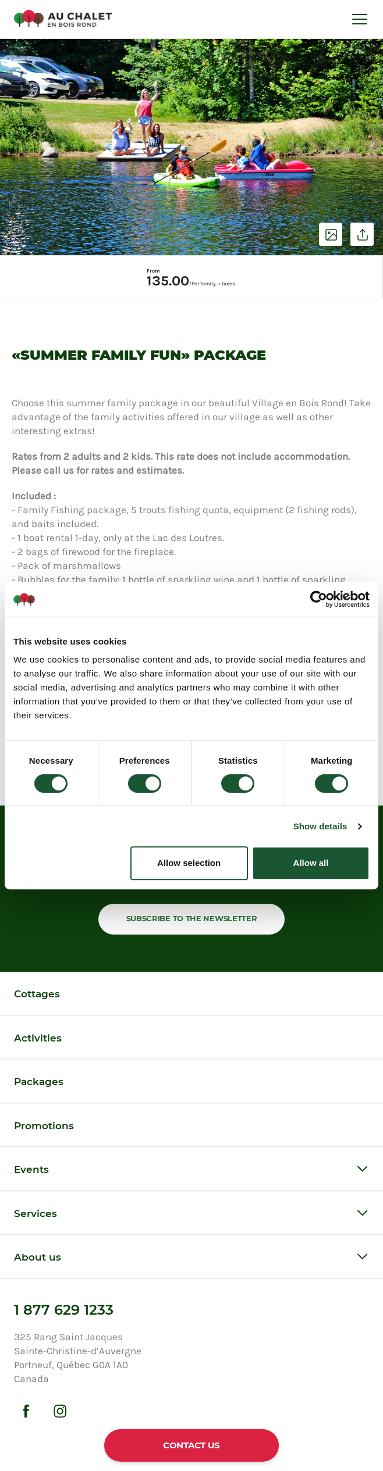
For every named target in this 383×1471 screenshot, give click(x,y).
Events (31, 1169)
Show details (320, 826)
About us (37, 1257)
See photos (330, 234)
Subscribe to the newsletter (191, 918)
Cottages (37, 994)
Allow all (311, 863)
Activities (38, 1038)
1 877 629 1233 (64, 1309)
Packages (38, 1081)
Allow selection (189, 863)
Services (35, 1213)
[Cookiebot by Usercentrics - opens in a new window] (319, 599)
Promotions (44, 1126)
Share (362, 234)
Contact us (191, 1445)
